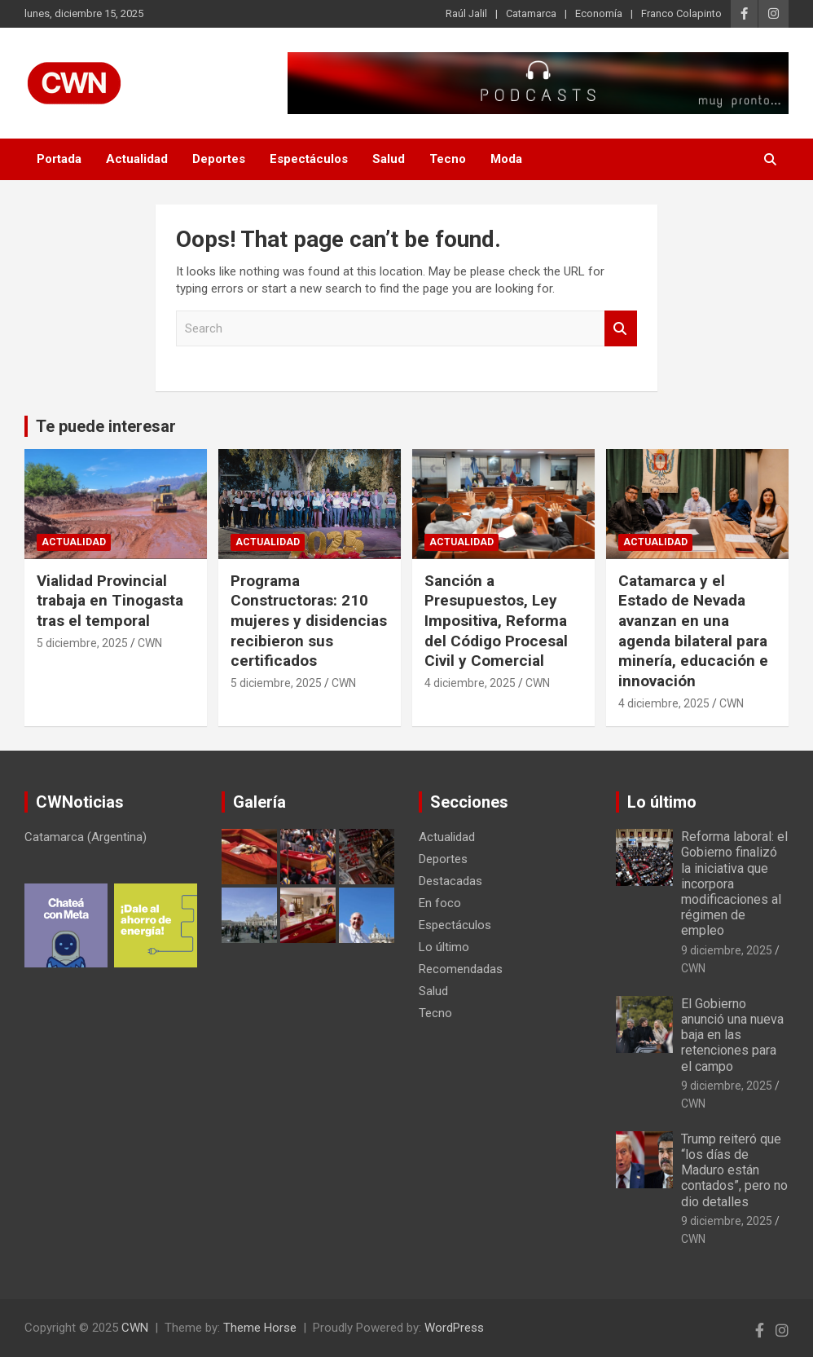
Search (620, 329)
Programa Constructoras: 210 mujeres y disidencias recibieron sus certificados (309, 621)
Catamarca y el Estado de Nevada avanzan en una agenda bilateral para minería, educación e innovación (693, 630)
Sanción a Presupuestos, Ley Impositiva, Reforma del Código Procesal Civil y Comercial (496, 621)
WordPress (454, 1327)
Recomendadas (461, 969)
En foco (440, 903)
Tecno (447, 159)
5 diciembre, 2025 (82, 643)
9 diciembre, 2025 (726, 950)
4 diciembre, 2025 (470, 683)
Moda (506, 159)
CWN (150, 643)
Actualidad (137, 159)
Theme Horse (260, 1327)
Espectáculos (309, 159)
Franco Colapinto (681, 13)
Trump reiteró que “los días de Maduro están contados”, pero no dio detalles (734, 1170)
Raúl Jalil (466, 13)
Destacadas (450, 881)
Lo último (444, 947)
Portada (59, 159)
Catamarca (531, 13)
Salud (388, 159)
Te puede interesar (106, 426)
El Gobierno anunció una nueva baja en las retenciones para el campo (732, 1035)
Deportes (218, 159)
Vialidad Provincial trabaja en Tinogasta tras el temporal (110, 600)
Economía (598, 13)
